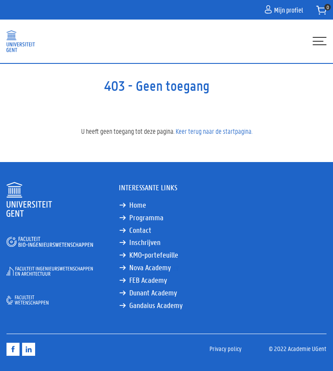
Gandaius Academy (156, 305)
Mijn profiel (283, 9)
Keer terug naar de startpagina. (214, 131)
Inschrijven (144, 242)
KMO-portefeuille (153, 255)
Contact (140, 230)
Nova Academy (154, 267)
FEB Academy (148, 280)
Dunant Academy (153, 293)
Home (137, 205)
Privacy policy (225, 348)
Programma (146, 217)
